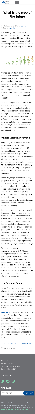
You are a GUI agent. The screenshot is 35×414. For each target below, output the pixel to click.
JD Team (24, 26)
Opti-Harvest (6, 312)
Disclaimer (25, 409)
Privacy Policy (5, 409)
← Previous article (8, 344)
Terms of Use (14, 409)
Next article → (28, 344)
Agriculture (13, 28)
